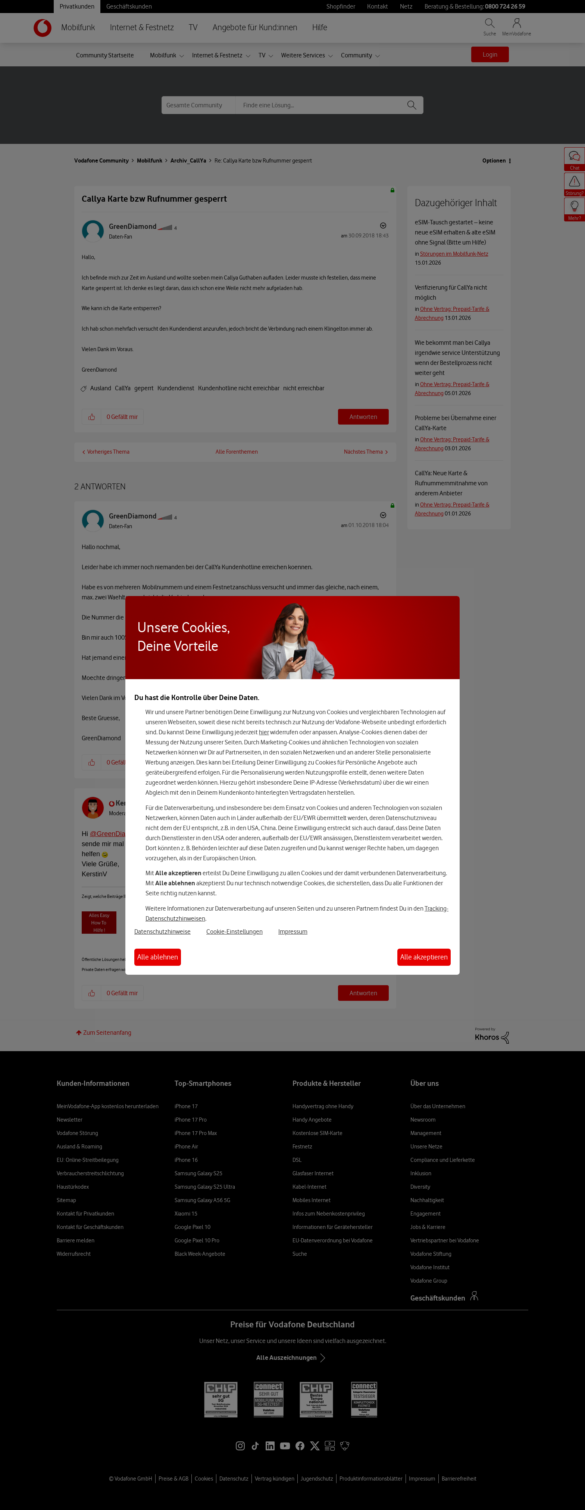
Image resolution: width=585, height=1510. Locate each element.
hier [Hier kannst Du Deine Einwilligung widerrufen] (264, 732)
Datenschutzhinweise (162, 931)
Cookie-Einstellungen (234, 931)
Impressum (292, 931)
